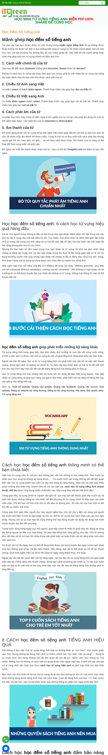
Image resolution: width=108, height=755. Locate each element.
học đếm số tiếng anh (48, 39)
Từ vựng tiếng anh (11, 394)
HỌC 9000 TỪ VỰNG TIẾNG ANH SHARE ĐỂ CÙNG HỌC (54, 21)
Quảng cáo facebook (64, 387)
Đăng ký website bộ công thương (28, 390)
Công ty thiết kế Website (21, 3)
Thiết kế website (21, 387)
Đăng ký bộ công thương (61, 390)
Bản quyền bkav (95, 390)
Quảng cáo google (42, 387)
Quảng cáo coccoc (88, 387)
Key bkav (80, 390)
